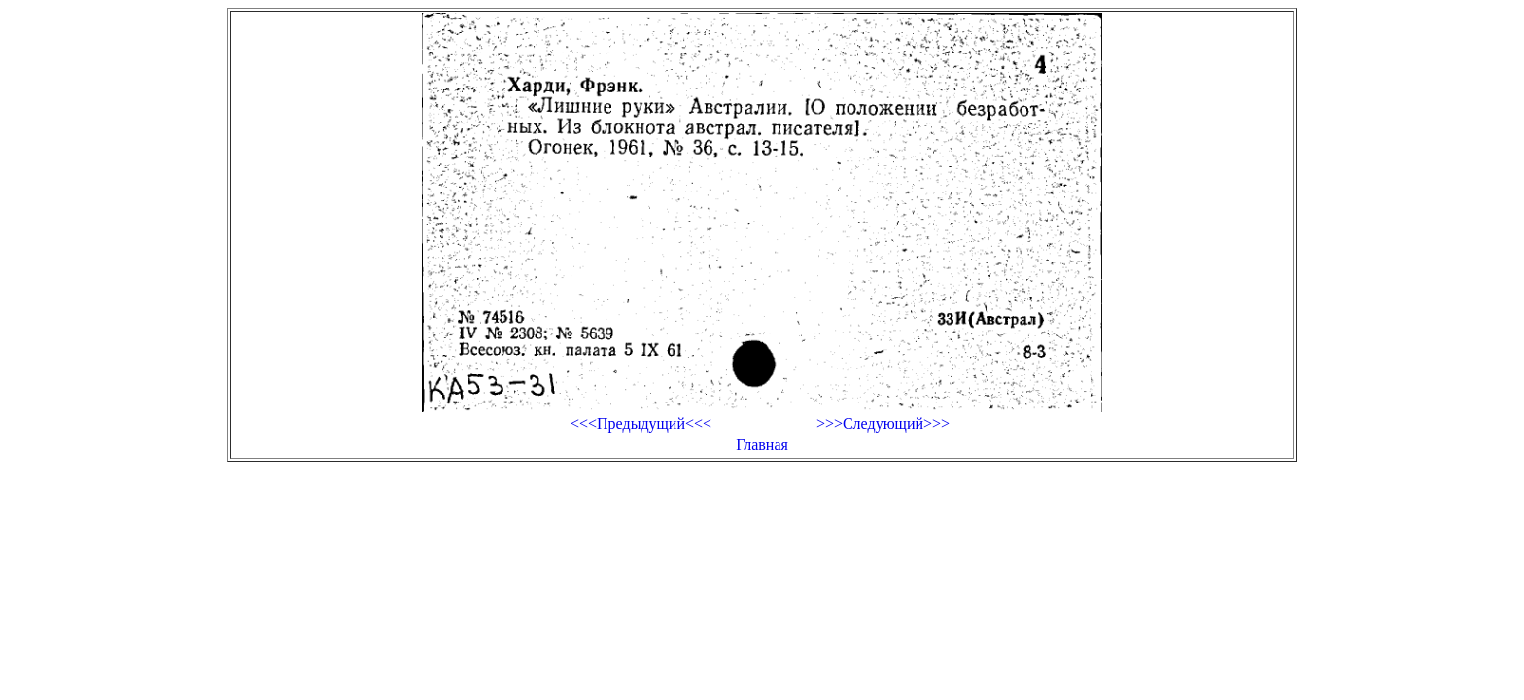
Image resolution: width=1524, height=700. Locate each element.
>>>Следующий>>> (883, 423)
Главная (762, 445)
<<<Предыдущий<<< (641, 423)
